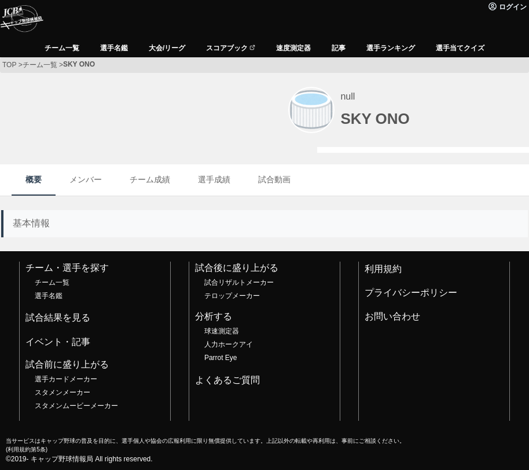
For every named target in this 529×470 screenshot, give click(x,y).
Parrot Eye (220, 358)
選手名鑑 (49, 296)
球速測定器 (221, 331)
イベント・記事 (57, 342)
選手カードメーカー (66, 379)
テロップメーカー (232, 296)
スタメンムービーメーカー (76, 406)
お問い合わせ (392, 316)
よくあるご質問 (227, 380)
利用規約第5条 (26, 449)
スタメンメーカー (62, 392)
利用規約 (383, 269)
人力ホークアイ (228, 344)
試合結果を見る (57, 317)
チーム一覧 (52, 282)
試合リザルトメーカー (239, 282)
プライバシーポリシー (411, 293)
